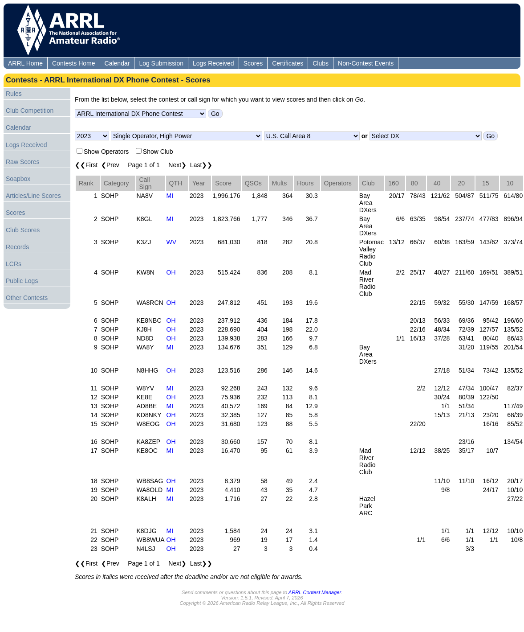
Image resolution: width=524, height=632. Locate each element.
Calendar (117, 63)
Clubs (321, 63)
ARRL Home (25, 63)
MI (170, 195)
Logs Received (213, 63)
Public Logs (22, 280)
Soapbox (18, 178)
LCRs (13, 263)
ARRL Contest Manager (314, 592)
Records (17, 246)
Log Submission (161, 63)
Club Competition (29, 110)
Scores (253, 63)
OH (171, 272)
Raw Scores (22, 161)
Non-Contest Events (366, 63)
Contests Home (73, 63)
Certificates (287, 63)
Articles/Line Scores (33, 195)
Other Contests (27, 297)
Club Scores (23, 230)
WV (172, 242)
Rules (14, 93)
